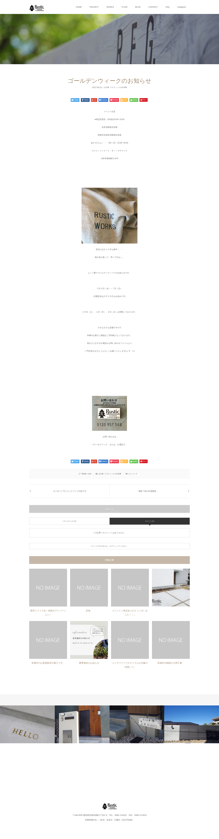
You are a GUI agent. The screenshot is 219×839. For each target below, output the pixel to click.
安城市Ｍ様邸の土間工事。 (170, 663)
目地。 (89, 610)
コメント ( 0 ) (149, 521)
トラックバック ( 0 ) (69, 521)
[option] (27, 724)
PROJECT (94, 7)
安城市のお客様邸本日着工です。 (48, 663)
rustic (89, 474)
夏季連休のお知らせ (89, 663)
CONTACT (153, 7)
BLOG (138, 7)
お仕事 (106, 87)
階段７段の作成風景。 (148, 491)
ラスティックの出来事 (118, 87)
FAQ (168, 7)
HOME (79, 7)
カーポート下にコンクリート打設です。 (70, 491)
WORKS (110, 7)
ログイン (113, 546)
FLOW (124, 7)
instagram (181, 7)
